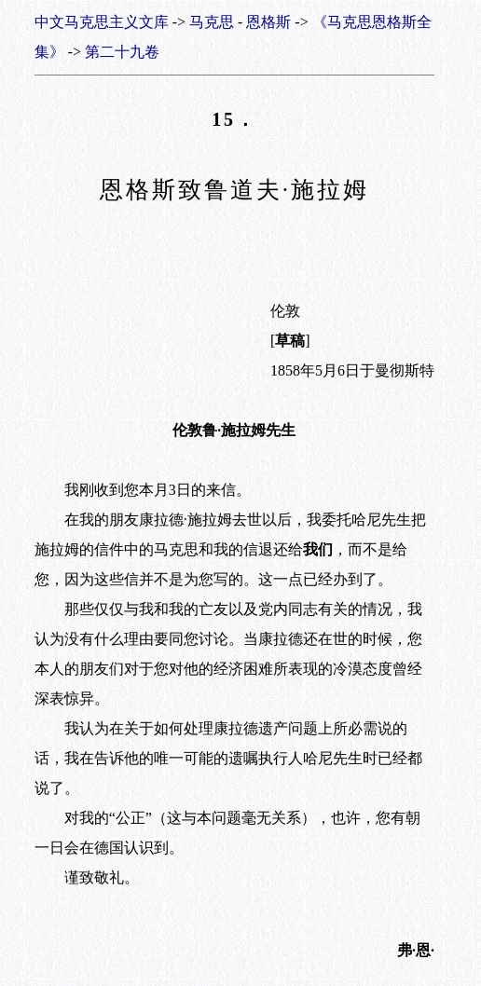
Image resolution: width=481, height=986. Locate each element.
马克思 (211, 22)
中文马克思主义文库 (101, 22)
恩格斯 (268, 22)
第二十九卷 (122, 52)
